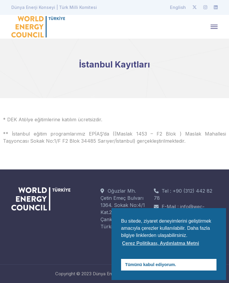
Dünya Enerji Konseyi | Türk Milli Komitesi (54, 7)
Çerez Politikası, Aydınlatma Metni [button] (160, 243)
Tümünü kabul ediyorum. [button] (150, 264)
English (178, 7)
